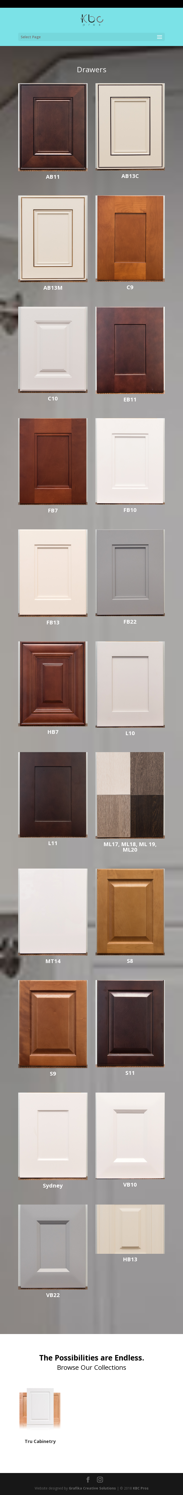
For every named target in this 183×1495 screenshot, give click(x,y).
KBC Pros (141, 1488)
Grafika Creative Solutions (92, 1488)
